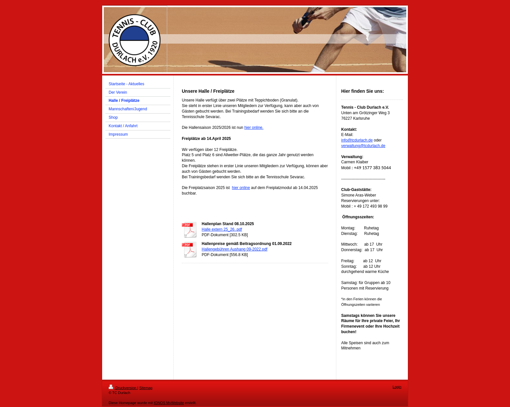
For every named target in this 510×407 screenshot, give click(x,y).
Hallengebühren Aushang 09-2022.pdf (234, 249)
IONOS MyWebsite (169, 403)
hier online (253, 127)
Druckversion (123, 388)
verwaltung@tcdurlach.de (363, 145)
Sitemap (145, 388)
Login (397, 387)
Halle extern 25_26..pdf (222, 229)
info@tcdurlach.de (357, 140)
